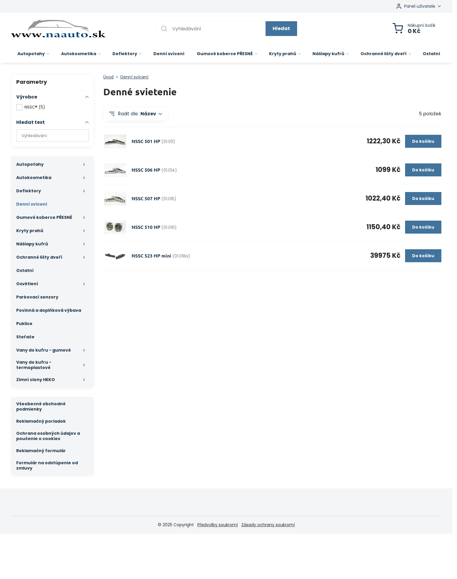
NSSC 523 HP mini (151, 255)
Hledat (281, 28)
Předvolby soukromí (217, 525)
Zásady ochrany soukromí (268, 525)
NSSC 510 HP (146, 227)
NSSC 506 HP (146, 170)
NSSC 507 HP (146, 198)
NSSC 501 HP (146, 141)
